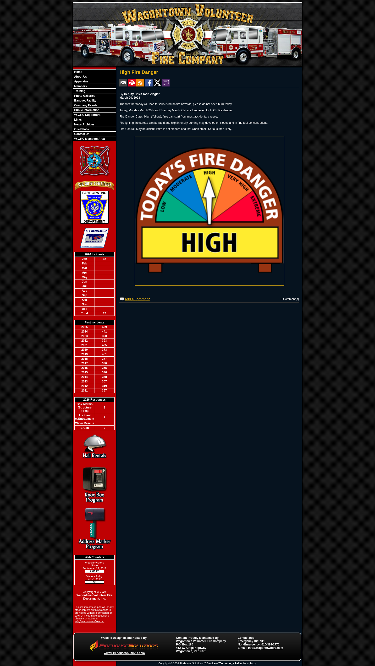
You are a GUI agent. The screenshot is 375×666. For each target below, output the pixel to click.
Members (80, 86)
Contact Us (81, 134)
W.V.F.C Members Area (89, 138)
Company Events (85, 105)
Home (77, 72)
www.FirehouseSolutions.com (124, 653)
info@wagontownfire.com (90, 621)
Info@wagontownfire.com (265, 648)
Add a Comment (137, 299)
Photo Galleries (84, 95)
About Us (80, 76)
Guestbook (81, 129)
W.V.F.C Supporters (86, 115)
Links (77, 119)
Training (79, 91)
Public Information (86, 110)
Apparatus (80, 81)
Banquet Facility (84, 100)
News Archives (83, 124)
